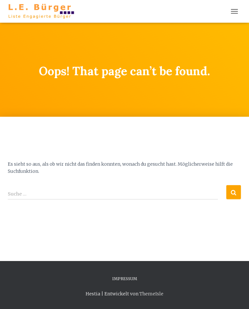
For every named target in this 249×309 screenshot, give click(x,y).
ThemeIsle (151, 294)
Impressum (124, 278)
